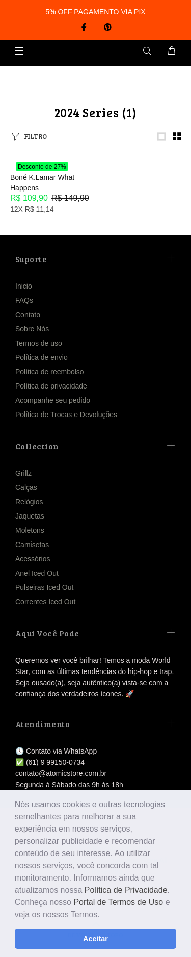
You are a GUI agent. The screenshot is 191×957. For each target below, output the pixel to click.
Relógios (29, 502)
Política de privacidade (51, 386)
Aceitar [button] (95, 939)
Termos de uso (38, 343)
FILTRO (35, 136)
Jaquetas (29, 516)
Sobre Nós (32, 329)
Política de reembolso (49, 372)
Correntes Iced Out (45, 602)
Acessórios (32, 559)
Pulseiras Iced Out (44, 587)
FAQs (24, 300)
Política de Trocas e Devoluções (66, 414)
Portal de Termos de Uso (118, 902)
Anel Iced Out (37, 573)
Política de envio (41, 357)
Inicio (23, 286)
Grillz (23, 473)
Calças (26, 487)
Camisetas (32, 544)
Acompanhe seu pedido (52, 400)
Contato (27, 315)
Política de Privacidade (126, 890)
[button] (103, 915)
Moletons (29, 530)
